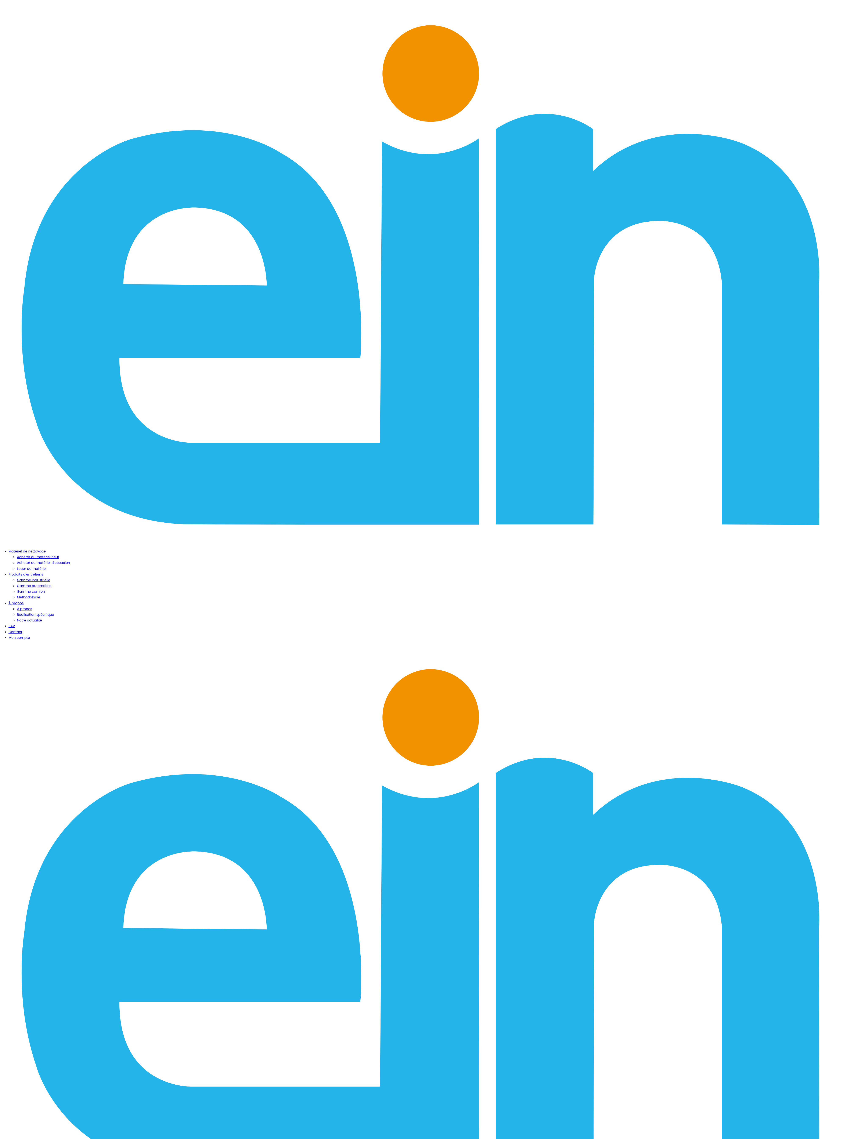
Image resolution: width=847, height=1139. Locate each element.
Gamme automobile (34, 585)
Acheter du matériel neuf (38, 557)
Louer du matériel (32, 568)
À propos (16, 603)
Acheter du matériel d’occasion (43, 562)
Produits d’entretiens (25, 574)
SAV (11, 626)
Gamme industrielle (33, 580)
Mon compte (19, 637)
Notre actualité (29, 620)
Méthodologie (28, 597)
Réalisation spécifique (35, 614)
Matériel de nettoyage (27, 551)
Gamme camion (31, 591)
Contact (15, 632)
